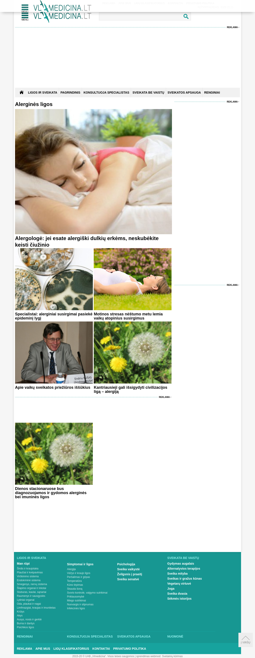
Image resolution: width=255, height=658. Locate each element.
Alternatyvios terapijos (183, 568)
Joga (171, 588)
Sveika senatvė (128, 579)
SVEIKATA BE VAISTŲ (148, 92)
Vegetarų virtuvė (179, 583)
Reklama (232, 27)
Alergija (71, 569)
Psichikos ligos (25, 627)
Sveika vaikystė (128, 569)
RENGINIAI (212, 92)
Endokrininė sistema (29, 580)
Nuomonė (175, 636)
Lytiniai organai (25, 599)
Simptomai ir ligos (80, 564)
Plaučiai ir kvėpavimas (30, 572)
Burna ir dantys (26, 623)
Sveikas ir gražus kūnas (184, 578)
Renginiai (25, 636)
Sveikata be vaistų (183, 558)
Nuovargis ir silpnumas (80, 604)
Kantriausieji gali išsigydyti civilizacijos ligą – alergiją (130, 389)
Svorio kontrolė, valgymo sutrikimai (87, 592)
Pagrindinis (70, 92)
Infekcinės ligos (76, 608)
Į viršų (245, 640)
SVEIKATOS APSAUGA (184, 92)
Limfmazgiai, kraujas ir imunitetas (36, 607)
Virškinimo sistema (28, 576)
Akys (20, 615)
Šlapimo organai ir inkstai (31, 588)
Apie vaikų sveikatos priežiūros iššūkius (52, 387)
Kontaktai (101, 648)
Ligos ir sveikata (42, 92)
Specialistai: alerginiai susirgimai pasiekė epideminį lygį (53, 316)
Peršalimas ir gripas (78, 577)
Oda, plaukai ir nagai (29, 603)
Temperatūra (74, 580)
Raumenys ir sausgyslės (31, 595)
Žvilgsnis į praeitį (129, 574)
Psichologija (126, 564)
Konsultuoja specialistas (90, 636)
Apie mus (43, 648)
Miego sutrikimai (76, 600)
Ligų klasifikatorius (71, 648)
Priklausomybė (75, 596)
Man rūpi (23, 563)
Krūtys (20, 611)
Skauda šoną (74, 588)
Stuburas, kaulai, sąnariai (31, 592)
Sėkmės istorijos (179, 598)
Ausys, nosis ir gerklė (29, 619)
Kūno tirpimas (75, 584)
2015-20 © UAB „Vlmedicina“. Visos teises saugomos (103, 656)
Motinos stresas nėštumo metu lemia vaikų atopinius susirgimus (128, 316)
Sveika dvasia (177, 593)
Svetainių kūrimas (172, 656)
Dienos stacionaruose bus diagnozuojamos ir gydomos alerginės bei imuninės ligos (51, 492)
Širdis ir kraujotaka (28, 568)
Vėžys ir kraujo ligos (78, 573)
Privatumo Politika (129, 648)
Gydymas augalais (180, 563)
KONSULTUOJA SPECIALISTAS (106, 92)
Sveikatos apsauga (134, 636)
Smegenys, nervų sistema (32, 584)
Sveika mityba (177, 573)
